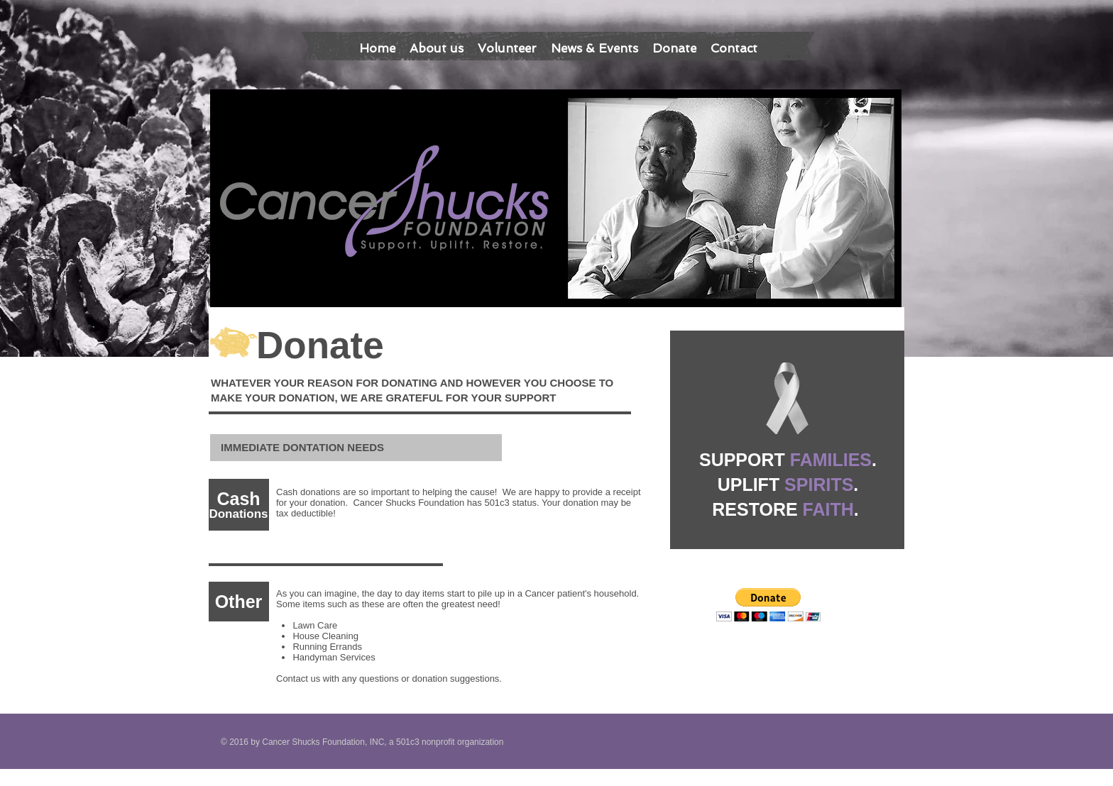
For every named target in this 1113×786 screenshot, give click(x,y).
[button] (768, 604)
